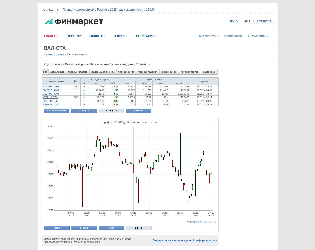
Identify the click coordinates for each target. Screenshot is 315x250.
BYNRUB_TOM (51, 86)
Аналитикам (207, 36)
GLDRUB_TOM (51, 93)
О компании (256, 36)
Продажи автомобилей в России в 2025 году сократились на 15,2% (108, 9)
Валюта (60, 54)
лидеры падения (147, 72)
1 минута (84, 110)
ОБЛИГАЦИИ (145, 36)
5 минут (138, 110)
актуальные (57, 72)
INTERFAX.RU (265, 21)
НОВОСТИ (74, 36)
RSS (248, 21)
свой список (169, 72)
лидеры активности (102, 72)
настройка (209, 72)
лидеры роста (126, 72)
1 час (111, 228)
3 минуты (111, 110)
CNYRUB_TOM (51, 90)
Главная (48, 54)
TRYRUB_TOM (51, 104)
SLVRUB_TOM (50, 101)
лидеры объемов (78, 72)
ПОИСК (234, 21)
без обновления (56, 110)
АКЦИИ (119, 36)
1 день (139, 228)
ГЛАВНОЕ (51, 36)
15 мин (84, 228)
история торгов (189, 72)
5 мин (56, 228)
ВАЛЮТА (96, 36)
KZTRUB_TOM (50, 97)
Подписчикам (232, 36)
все (45, 72)
